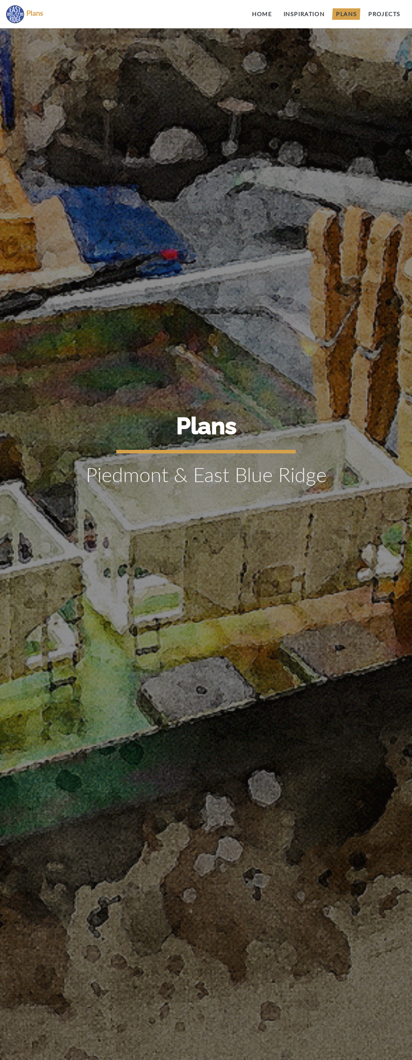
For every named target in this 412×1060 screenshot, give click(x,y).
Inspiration (304, 13)
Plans (346, 13)
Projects (384, 13)
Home (262, 13)
